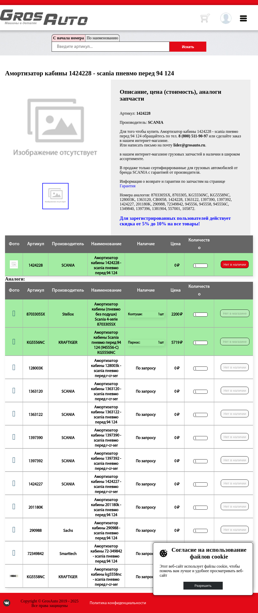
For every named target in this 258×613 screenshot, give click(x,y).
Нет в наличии (234, 264)
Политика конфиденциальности (118, 603)
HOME (4, 12)
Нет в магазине (235, 313)
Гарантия (128, 186)
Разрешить (203, 586)
